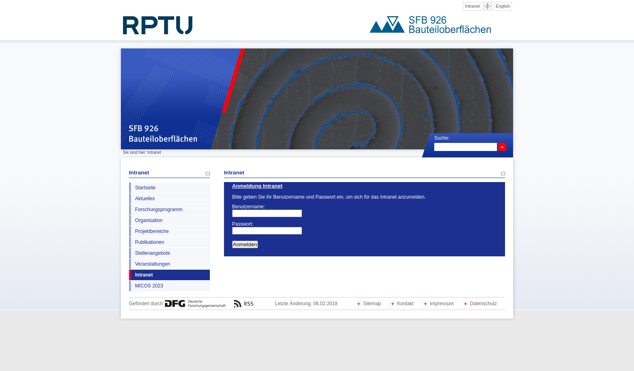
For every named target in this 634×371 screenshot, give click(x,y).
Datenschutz (483, 303)
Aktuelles (145, 198)
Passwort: (243, 224)
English (503, 6)
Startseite (145, 188)
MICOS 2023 (149, 286)
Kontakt (405, 303)
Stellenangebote (152, 253)
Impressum (442, 303)
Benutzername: (248, 207)
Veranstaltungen (152, 264)
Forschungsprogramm (158, 209)
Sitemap (372, 303)
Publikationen (149, 242)
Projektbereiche (152, 231)
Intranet (472, 6)
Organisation (149, 220)
